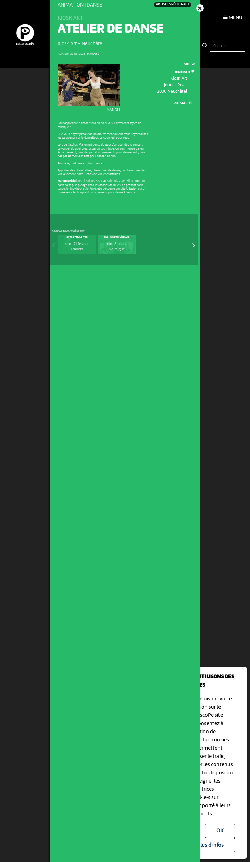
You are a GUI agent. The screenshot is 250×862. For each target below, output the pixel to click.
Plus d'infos (210, 845)
